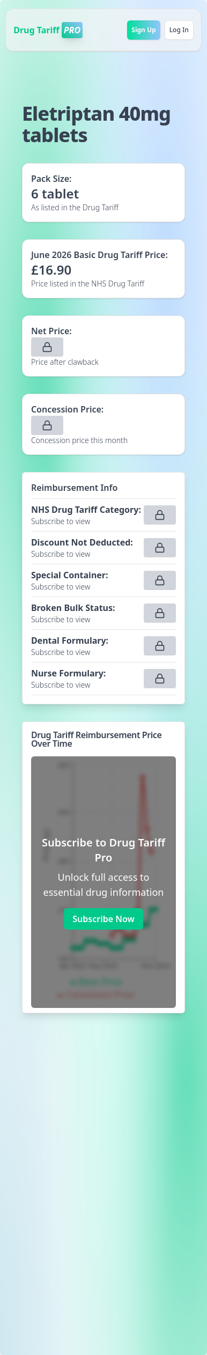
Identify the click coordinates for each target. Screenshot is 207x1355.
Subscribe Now (103, 919)
